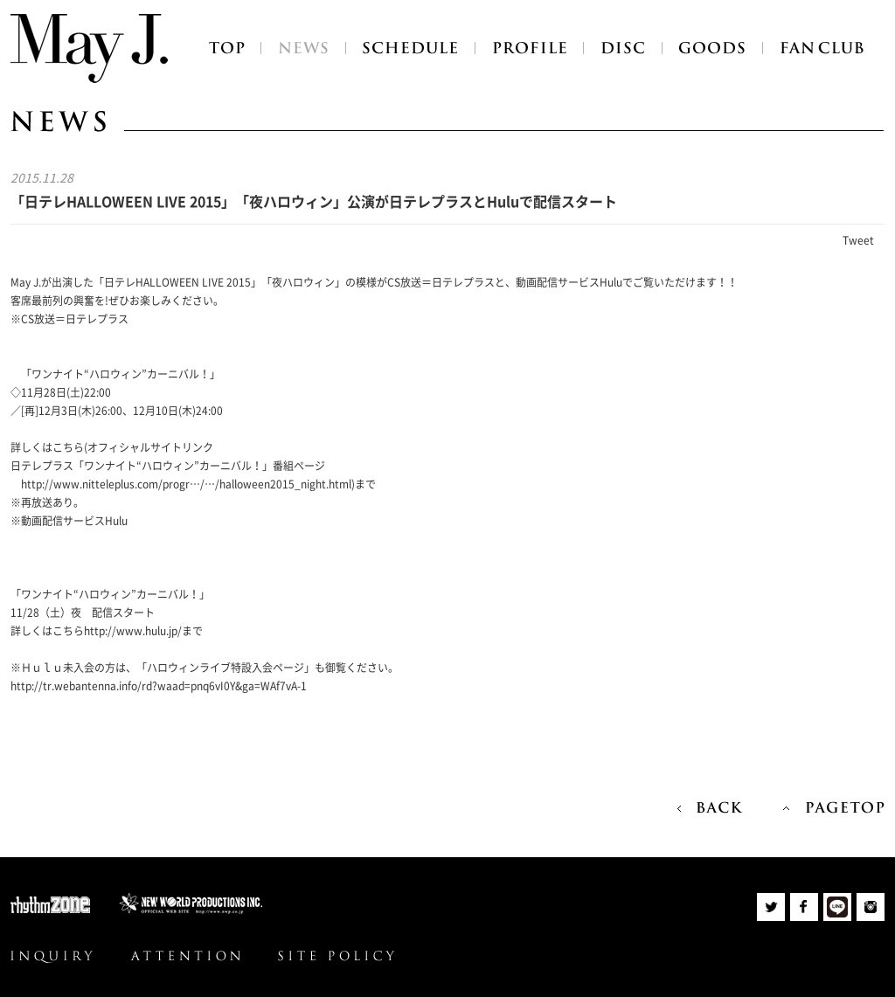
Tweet (858, 240)
